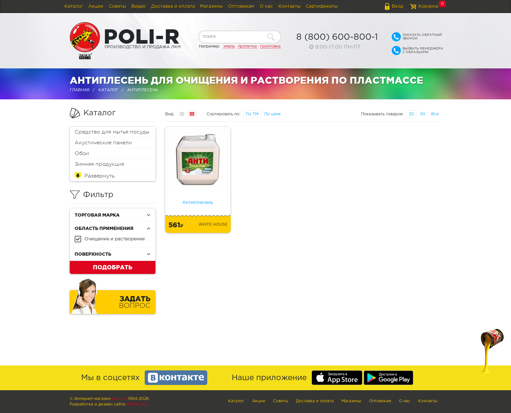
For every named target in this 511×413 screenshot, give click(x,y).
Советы (117, 6)
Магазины (211, 6)
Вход (397, 6)
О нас (266, 6)
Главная (80, 90)
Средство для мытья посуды (112, 132)
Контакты (289, 6)
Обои (82, 153)
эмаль (229, 46)
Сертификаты (322, 6)
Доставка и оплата (173, 6)
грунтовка (270, 46)
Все (435, 114)
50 (422, 114)
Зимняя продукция (99, 164)
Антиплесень (197, 203)
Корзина (428, 6)
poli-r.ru (119, 399)
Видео (138, 6)
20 (411, 114)
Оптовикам (241, 6)
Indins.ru (136, 404)
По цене (272, 114)
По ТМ (252, 114)
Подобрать (112, 267)
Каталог (74, 6)
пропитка (247, 46)
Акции (95, 6)
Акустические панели (103, 143)
